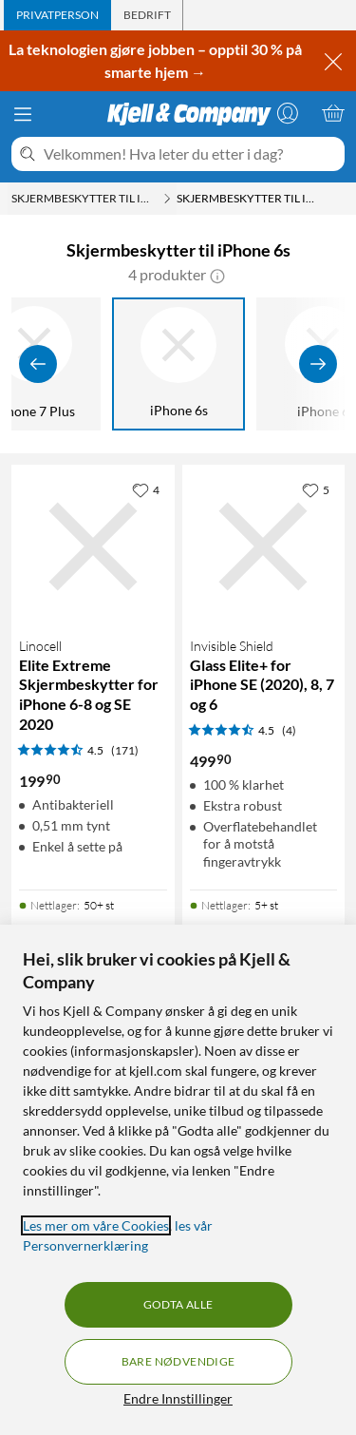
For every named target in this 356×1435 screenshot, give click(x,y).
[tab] (57, 15)
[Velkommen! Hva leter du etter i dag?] (190, 154)
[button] (217, 274)
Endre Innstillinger (178, 1398)
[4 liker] (145, 489)
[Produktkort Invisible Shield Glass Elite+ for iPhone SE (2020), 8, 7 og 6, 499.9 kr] (264, 546)
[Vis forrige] (38, 364)
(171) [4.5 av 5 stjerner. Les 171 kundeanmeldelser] (125, 750)
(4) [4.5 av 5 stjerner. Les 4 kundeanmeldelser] (289, 730)
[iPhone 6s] (178, 364)
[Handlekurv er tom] (333, 113)
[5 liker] (315, 489)
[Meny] (23, 114)
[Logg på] (287, 113)
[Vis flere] (318, 364)
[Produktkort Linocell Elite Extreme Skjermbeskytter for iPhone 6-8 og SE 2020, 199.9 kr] (93, 546)
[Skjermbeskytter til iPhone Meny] (167, 198)
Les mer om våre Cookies (96, 1225)
